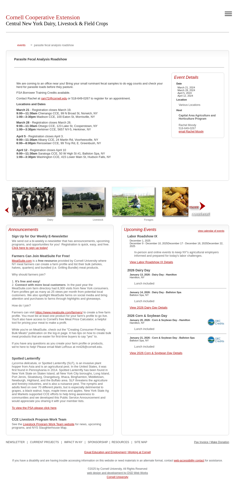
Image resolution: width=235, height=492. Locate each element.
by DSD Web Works (136, 473)
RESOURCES (120, 442)
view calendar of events (211, 230)
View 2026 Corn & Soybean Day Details (156, 353)
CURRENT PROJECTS (44, 442)
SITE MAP (140, 442)
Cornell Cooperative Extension (57, 20)
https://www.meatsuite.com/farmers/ (59, 312)
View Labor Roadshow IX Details (151, 262)
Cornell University (117, 477)
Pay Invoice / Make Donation (211, 442)
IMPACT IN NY (73, 442)
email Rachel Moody (191, 131)
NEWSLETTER (15, 442)
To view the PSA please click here (34, 408)
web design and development (105, 473)
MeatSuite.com (22, 260)
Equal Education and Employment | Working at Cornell (117, 452)
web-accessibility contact (189, 460)
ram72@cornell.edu (54, 98)
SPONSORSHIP (98, 442)
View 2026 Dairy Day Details (149, 307)
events (21, 45)
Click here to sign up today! (30, 248)
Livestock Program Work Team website (48, 424)
